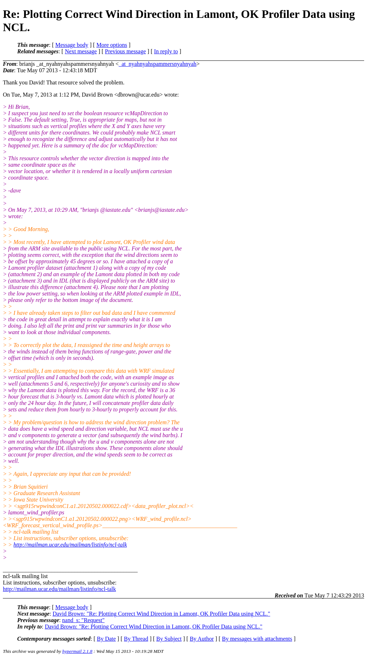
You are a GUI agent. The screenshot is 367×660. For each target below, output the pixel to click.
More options (111, 45)
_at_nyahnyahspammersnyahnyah (157, 64)
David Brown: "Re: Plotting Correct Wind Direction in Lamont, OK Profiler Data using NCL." (161, 614)
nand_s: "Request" (83, 620)
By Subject (169, 639)
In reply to (166, 51)
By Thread (136, 639)
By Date (106, 639)
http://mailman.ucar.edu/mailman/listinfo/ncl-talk (70, 545)
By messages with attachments (257, 639)
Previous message (125, 51)
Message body (71, 45)
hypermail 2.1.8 (77, 651)
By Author (202, 639)
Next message (81, 51)
